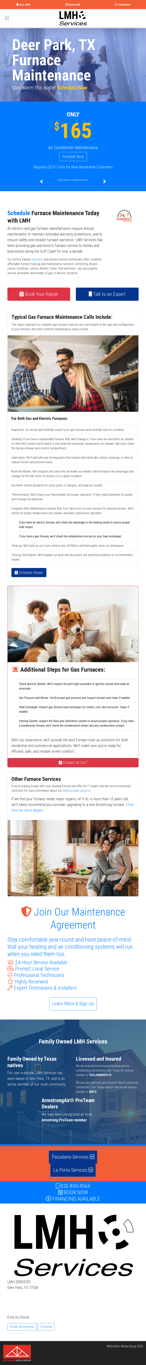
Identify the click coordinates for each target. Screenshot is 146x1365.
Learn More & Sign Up (73, 1003)
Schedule (18, 213)
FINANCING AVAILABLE (73, 1199)
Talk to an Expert (107, 294)
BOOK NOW (73, 4)
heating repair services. (77, 790)
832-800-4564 (73, 1186)
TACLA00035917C (100, 1075)
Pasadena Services (73, 1157)
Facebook (46, 1326)
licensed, (37, 259)
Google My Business (22, 1326)
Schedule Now (72, 87)
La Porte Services (73, 1170)
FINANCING (122, 4)
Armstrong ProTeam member (64, 1120)
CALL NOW (23, 4)
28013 (92, 1092)
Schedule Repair (29, 572)
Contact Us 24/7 (73, 762)
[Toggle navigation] (7, 18)
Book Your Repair (38, 294)
